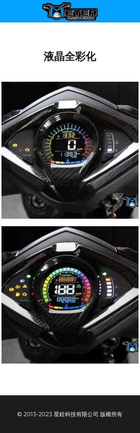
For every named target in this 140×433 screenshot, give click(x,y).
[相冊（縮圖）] (70, 150)
